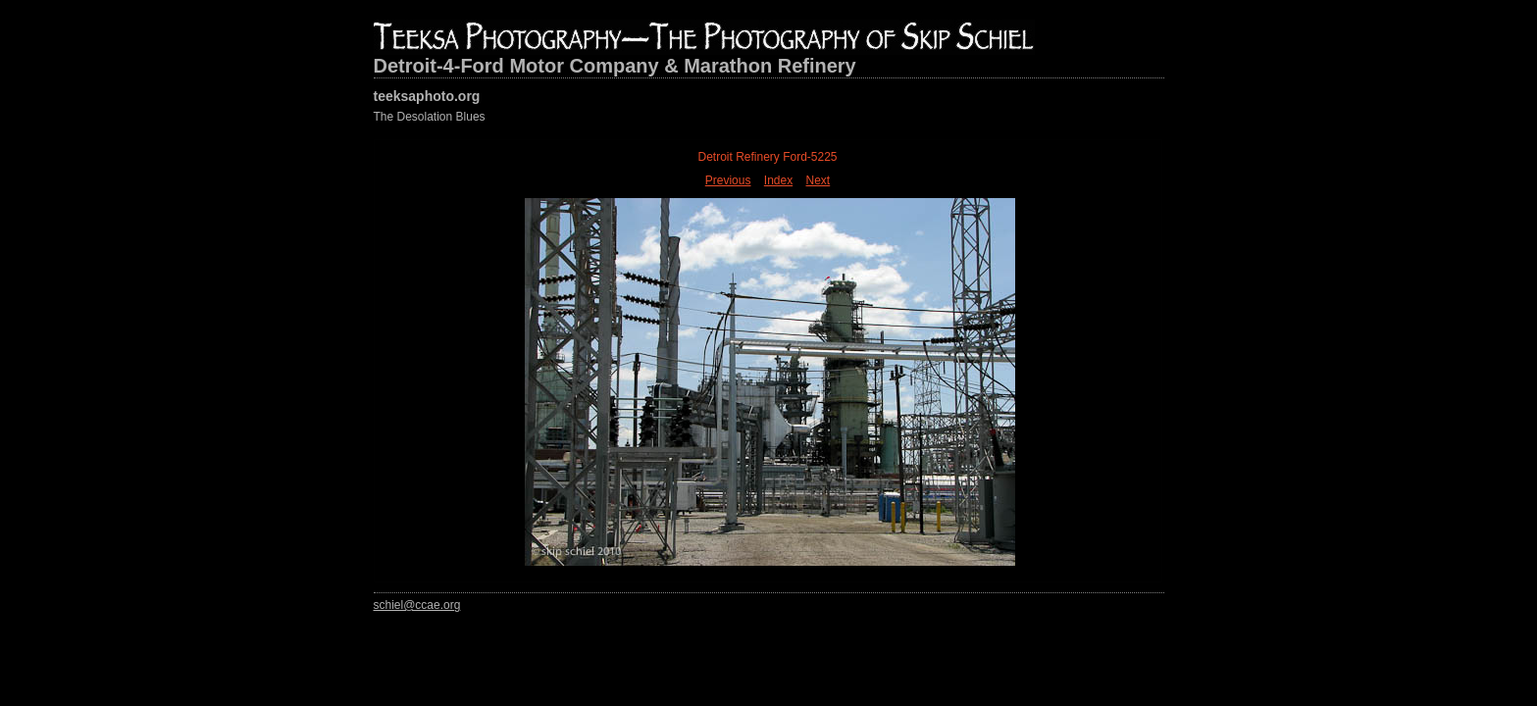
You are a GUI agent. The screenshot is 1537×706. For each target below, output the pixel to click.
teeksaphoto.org (427, 96)
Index (778, 180)
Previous (728, 180)
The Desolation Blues (430, 117)
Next (818, 180)
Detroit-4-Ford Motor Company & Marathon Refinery (615, 65)
